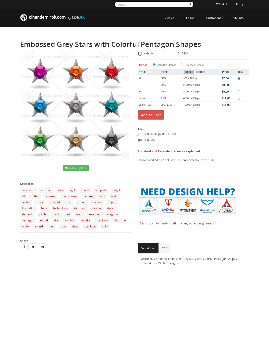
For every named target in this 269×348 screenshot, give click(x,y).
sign (63, 226)
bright (116, 190)
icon (68, 202)
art (68, 214)
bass (44, 208)
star (56, 220)
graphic (43, 214)
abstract (46, 190)
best (51, 226)
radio (57, 214)
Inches (200, 72)
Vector (142, 98)
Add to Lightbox (75, 168)
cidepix (148, 53)
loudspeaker (70, 196)
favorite (85, 220)
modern (96, 202)
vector (26, 202)
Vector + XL (145, 104)
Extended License (194, 65)
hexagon (93, 214)
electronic (80, 208)
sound (81, 202)
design (96, 208)
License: (143, 65)
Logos (190, 18)
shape (85, 190)
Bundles (169, 18)
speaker (51, 196)
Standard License (167, 65)
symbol (69, 220)
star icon (102, 220)
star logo (90, 226)
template (101, 190)
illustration (28, 208)
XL (140, 91)
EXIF (164, 248)
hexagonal (111, 214)
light (72, 190)
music (40, 202)
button (35, 196)
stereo (111, 208)
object (112, 202)
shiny (75, 226)
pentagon (28, 220)
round (44, 220)
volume (88, 196)
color (105, 226)
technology (60, 208)
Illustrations (213, 18)
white (25, 226)
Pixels (189, 72)
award (39, 226)
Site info (238, 18)
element (27, 214)
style (61, 190)
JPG (163, 78)
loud (102, 196)
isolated (55, 202)
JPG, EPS (166, 104)
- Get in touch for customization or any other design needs (176, 223)
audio (114, 196)
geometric (28, 190)
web (79, 214)
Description (148, 248)
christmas (120, 220)
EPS (163, 98)
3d (23, 196)
